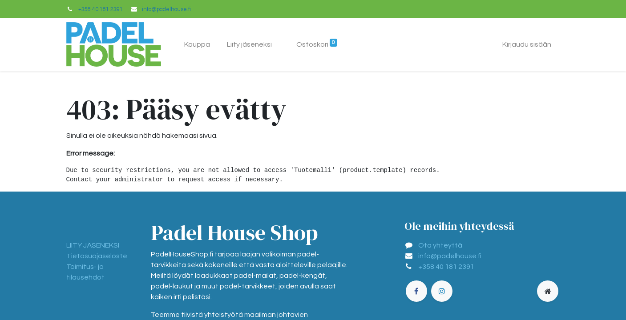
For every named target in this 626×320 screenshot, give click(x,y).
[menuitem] (196, 44)
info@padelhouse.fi (166, 9)
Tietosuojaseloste (96, 256)
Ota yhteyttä (440, 245)
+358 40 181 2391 (100, 9)
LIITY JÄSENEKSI (92, 245)
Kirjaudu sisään (526, 44)
